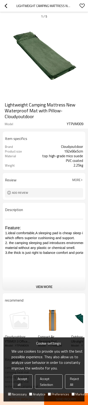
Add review (20, 192)
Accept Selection (46, 381)
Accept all (22, 381)
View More (44, 286)
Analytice (37, 394)
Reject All (74, 381)
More (76, 180)
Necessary (17, 394)
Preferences (58, 394)
